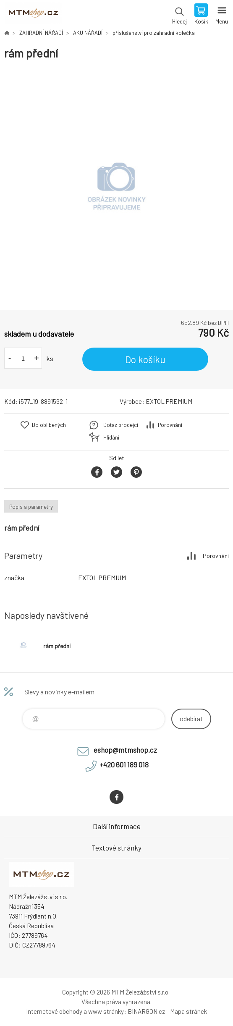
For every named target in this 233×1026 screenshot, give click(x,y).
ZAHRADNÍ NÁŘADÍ (41, 32)
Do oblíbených (49, 424)
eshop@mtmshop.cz (125, 750)
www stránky (106, 1011)
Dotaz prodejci (120, 424)
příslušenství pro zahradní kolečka (154, 32)
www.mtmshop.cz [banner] (33, 14)
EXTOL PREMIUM (169, 401)
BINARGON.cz (146, 1011)
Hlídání (111, 437)
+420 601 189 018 (124, 764)
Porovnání (170, 424)
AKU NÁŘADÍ (87, 32)
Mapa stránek (188, 1011)
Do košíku (145, 359)
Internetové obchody (54, 1011)
